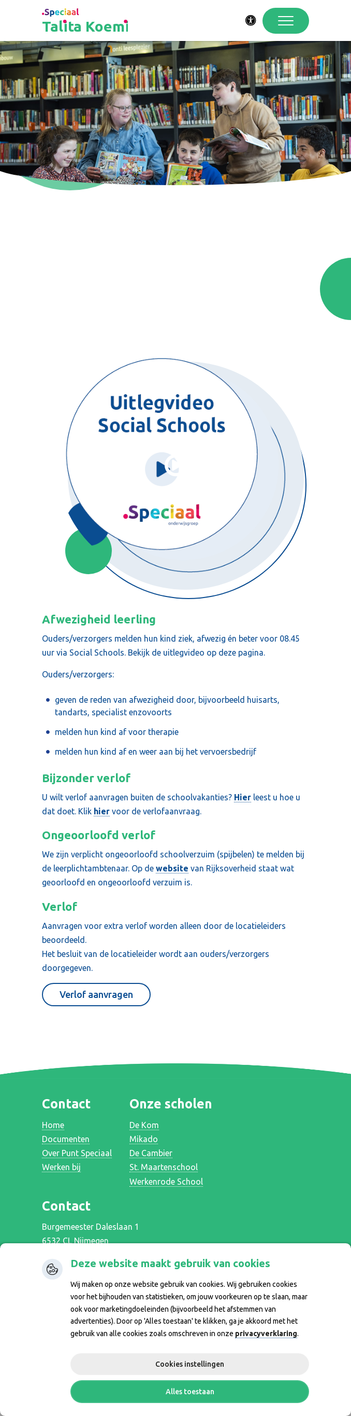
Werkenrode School (166, 1181)
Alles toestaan (190, 1391)
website (172, 868)
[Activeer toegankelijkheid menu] (251, 21)
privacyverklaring (266, 1333)
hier (102, 811)
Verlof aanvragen (96, 994)
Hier (242, 797)
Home (53, 1125)
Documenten (66, 1139)
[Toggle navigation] (285, 21)
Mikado (143, 1139)
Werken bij (61, 1167)
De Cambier (150, 1153)
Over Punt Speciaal (77, 1153)
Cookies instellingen (189, 1364)
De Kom (144, 1125)
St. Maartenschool (163, 1167)
